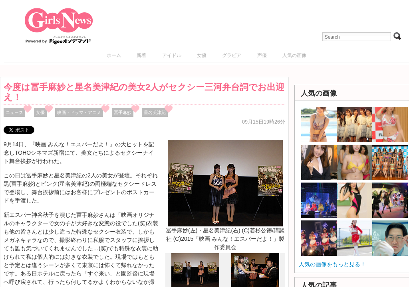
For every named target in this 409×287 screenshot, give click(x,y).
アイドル (171, 55)
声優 (262, 55)
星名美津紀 (155, 112)
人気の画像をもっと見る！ (332, 264)
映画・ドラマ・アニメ (79, 112)
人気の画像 (294, 55)
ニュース (14, 112)
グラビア (231, 55)
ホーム (114, 55)
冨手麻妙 (122, 112)
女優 (201, 55)
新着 (141, 55)
